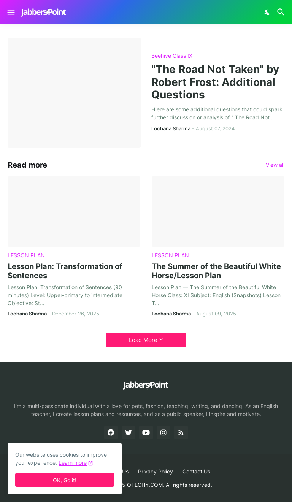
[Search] (282, 12)
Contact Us (196, 471)
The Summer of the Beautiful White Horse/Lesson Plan (216, 271)
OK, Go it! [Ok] (64, 480)
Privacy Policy (155, 471)
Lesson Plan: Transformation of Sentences (65, 271)
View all (275, 165)
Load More (143, 340)
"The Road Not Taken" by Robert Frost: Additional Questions (215, 82)
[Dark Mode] (267, 12)
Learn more (73, 462)
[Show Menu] (10, 12)
